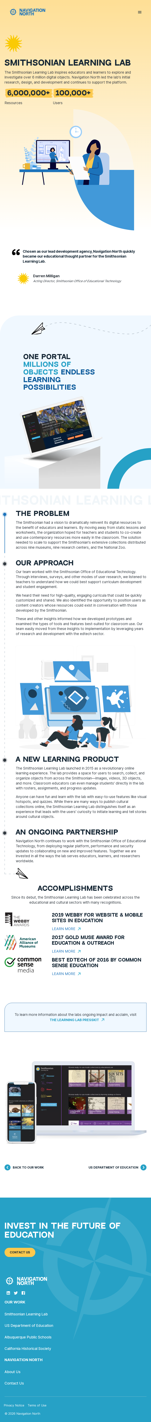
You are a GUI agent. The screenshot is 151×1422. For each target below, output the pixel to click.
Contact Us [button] (20, 1252)
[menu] (139, 13)
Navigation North (23, 1360)
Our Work (15, 1302)
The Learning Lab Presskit (77, 1020)
